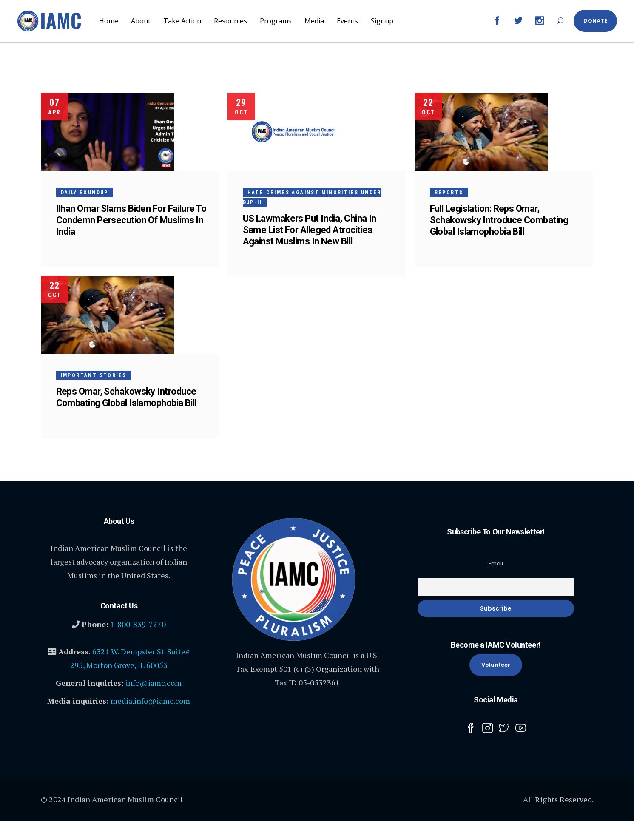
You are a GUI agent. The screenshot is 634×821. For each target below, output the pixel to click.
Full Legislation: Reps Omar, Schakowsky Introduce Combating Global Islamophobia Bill (499, 220)
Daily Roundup (84, 193)
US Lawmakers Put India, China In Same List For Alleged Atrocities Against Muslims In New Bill (309, 230)
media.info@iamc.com (150, 701)
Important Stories (94, 375)
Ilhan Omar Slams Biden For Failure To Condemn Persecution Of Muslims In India (131, 220)
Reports (449, 193)
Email (496, 563)
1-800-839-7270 (138, 624)
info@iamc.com (153, 683)
